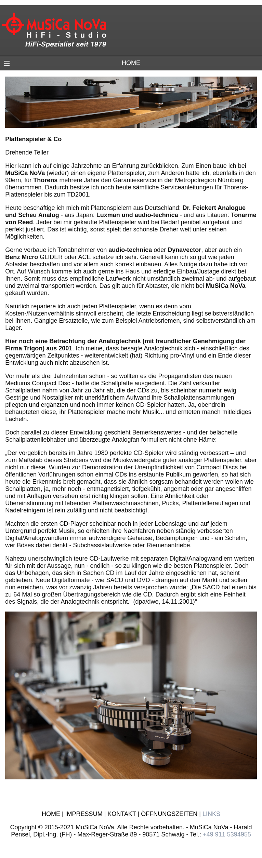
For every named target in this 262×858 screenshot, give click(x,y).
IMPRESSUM (84, 813)
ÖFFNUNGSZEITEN (169, 813)
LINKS (211, 813)
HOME (51, 813)
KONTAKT (121, 813)
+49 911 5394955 (227, 834)
